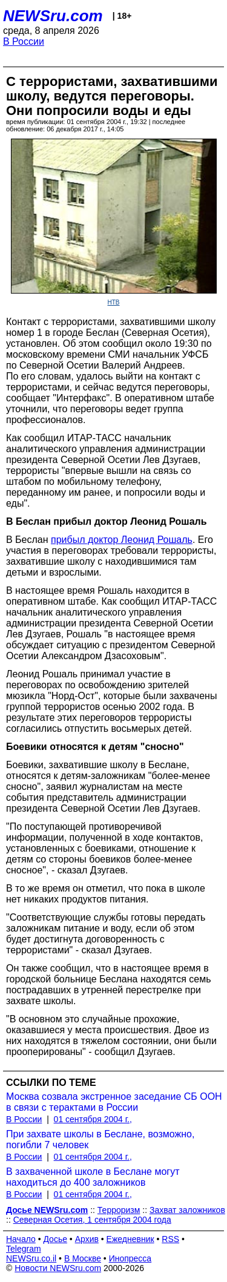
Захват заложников (187, 1210)
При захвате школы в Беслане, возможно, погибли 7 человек (100, 1139)
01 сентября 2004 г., (93, 1119)
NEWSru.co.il (31, 1258)
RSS (170, 1239)
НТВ (114, 302)
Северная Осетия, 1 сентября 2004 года (92, 1219)
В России (23, 41)
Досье (55, 1239)
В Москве (82, 1258)
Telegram (23, 1249)
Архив (87, 1239)
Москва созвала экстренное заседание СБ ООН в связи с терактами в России (114, 1102)
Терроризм (118, 1210)
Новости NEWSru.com (58, 1268)
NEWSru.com (53, 16)
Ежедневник (130, 1239)
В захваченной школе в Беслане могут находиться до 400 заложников (92, 1177)
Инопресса (130, 1258)
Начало (21, 1239)
